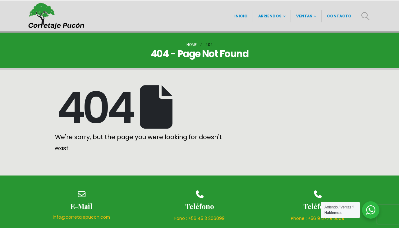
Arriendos (270, 16)
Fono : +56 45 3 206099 (199, 218)
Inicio (241, 16)
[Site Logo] (57, 16)
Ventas (304, 16)
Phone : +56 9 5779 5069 (317, 218)
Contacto (339, 16)
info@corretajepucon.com (81, 217)
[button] (365, 16)
